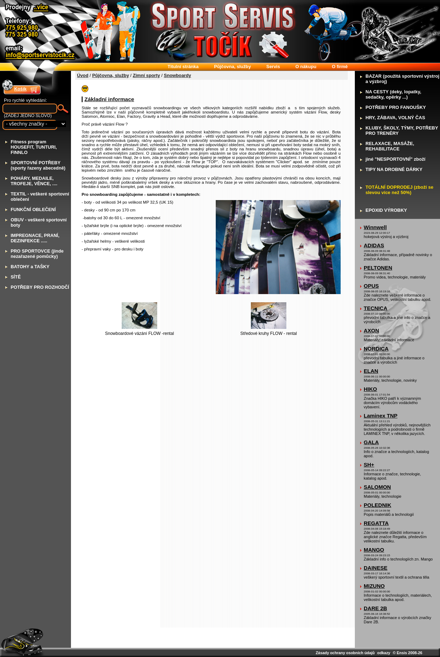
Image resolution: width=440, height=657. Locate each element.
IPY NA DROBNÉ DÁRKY (393, 169)
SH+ (369, 465)
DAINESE (375, 568)
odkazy (383, 653)
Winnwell (375, 227)
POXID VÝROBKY (386, 210)
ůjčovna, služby (232, 66)
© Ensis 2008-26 (407, 653)
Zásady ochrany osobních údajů (345, 653)
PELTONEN (378, 268)
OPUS (371, 286)
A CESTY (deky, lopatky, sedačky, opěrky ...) (393, 94)
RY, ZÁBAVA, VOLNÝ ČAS (395, 117)
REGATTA (376, 523)
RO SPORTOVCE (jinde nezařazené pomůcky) (37, 253)
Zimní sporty (146, 75)
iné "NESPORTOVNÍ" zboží (395, 159)
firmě (340, 66)
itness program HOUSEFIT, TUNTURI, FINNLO (34, 147)
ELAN (371, 371)
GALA (371, 442)
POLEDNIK (377, 505)
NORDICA (376, 349)
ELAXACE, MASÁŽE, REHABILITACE (389, 146)
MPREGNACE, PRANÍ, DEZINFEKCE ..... (35, 238)
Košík (20, 89)
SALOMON (377, 487)
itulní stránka (182, 66)
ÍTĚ (16, 277)
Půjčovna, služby (110, 75)
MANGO (374, 550)
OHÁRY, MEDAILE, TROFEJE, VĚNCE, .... (34, 181)
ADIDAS (374, 245)
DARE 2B (375, 608)
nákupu (306, 66)
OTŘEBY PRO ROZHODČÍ (40, 287)
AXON (371, 330)
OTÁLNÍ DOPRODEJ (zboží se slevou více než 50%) (399, 189)
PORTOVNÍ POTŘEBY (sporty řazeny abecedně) (38, 165)
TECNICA (375, 308)
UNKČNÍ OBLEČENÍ (33, 209)
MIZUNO (374, 586)
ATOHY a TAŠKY (30, 266)
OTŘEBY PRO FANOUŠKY (395, 107)
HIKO (370, 389)
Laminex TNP (380, 416)
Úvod (82, 75)
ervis (273, 66)
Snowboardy (177, 75)
